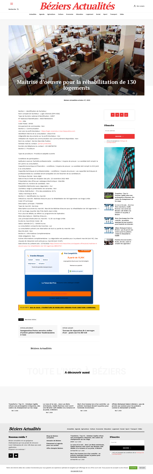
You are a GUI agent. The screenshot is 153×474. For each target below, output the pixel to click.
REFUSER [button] (142, 468)
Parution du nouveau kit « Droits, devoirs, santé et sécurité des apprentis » (123, 241)
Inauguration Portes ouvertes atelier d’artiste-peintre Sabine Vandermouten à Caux (37, 332)
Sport (72, 442)
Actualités (74, 450)
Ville (20, 121)
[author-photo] (10, 411)
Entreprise (76, 76)
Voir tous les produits (59, 294)
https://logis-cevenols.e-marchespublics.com (58, 131)
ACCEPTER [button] (133, 468)
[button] (14, 9)
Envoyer (119, 136)
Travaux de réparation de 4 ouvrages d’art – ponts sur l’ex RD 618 (78, 331)
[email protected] (44, 144)
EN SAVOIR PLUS (76, 471)
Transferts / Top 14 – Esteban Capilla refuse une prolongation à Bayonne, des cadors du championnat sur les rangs (124, 197)
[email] (119, 130)
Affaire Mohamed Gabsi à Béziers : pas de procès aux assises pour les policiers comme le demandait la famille (124, 231)
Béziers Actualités (70, 100)
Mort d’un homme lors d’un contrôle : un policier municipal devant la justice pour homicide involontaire (124, 221)
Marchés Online (30, 319)
